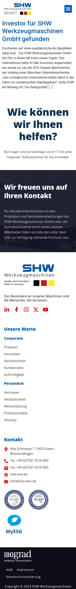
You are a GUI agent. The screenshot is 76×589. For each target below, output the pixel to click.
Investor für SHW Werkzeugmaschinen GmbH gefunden (32, 31)
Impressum (25, 570)
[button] (68, 9)
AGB (9, 570)
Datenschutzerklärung (23, 577)
